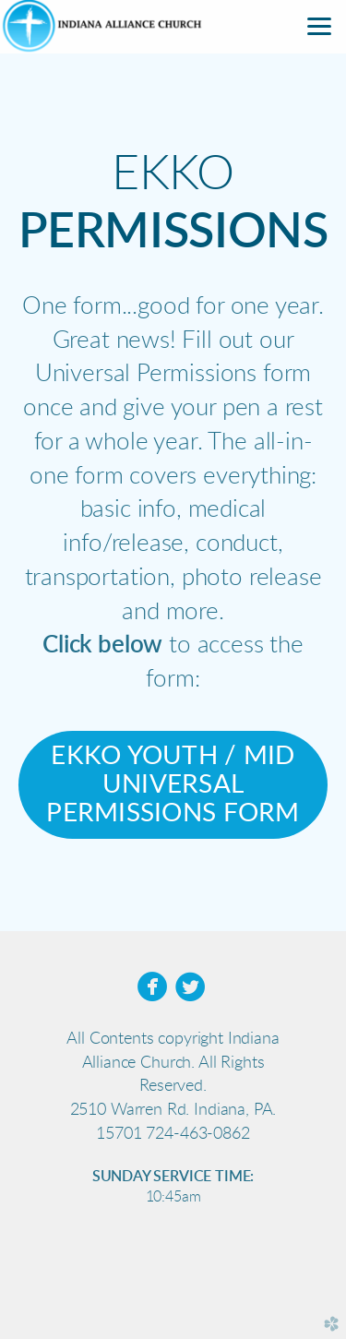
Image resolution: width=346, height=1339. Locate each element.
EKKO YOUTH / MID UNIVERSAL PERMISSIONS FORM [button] (173, 785)
